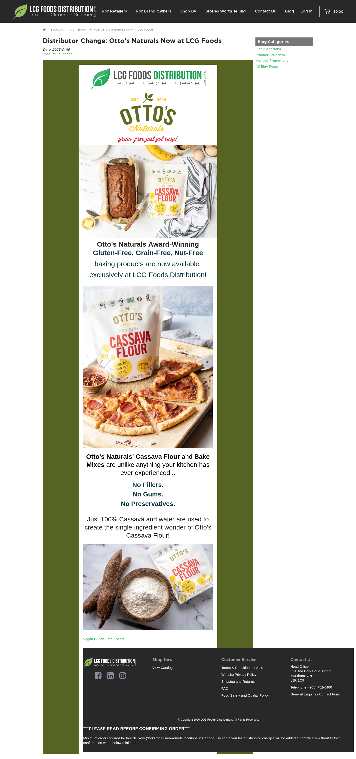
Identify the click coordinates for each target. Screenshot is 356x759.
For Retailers (114, 11)
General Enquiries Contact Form (315, 694)
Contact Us (265, 11)
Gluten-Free (103, 639)
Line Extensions (268, 49)
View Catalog (162, 668)
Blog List (57, 29)
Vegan (88, 639)
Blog (289, 11)
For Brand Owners (153, 11)
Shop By (188, 11)
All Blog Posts (266, 66)
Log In (307, 11)
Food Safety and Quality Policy (245, 695)
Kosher (119, 639)
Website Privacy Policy (238, 674)
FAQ (224, 688)
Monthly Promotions (271, 60)
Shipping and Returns (238, 681)
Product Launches (270, 55)
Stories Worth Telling (226, 11)
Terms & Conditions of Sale (242, 668)
